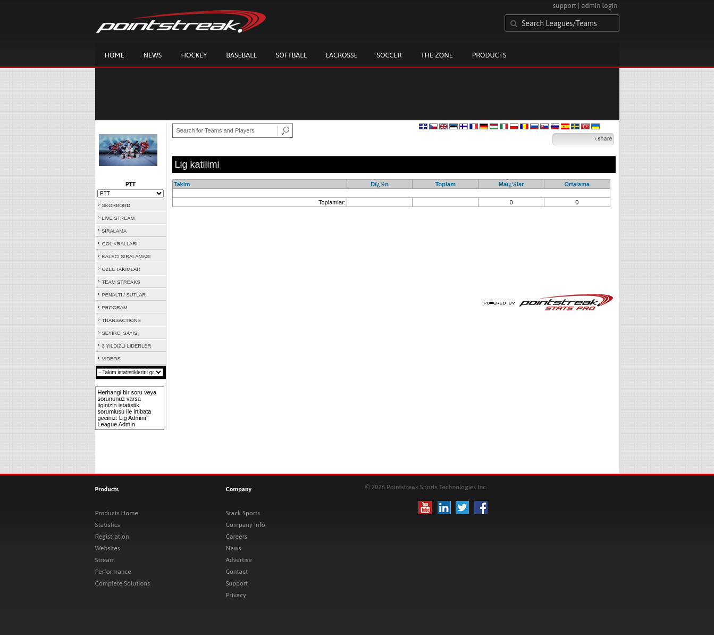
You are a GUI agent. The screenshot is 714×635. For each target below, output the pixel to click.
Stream (105, 560)
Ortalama (577, 184)
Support (237, 583)
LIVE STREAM (118, 218)
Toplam (445, 184)
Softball (291, 55)
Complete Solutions (122, 583)
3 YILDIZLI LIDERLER (127, 346)
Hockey (194, 55)
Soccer (389, 55)
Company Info (245, 525)
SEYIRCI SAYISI (120, 333)
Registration (112, 536)
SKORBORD (116, 205)
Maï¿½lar (511, 184)
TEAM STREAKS (121, 282)
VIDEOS (111, 358)
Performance (113, 571)
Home (114, 55)
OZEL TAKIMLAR (121, 269)
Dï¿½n (380, 184)
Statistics (107, 525)
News (153, 55)
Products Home (116, 513)
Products (489, 55)
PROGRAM (115, 307)
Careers (236, 536)
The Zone (436, 55)
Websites (107, 548)
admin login (599, 6)
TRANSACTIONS (121, 320)
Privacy (236, 595)
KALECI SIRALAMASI (126, 256)
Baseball (241, 55)
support (564, 6)
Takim (182, 184)
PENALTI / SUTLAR (124, 295)
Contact (237, 571)
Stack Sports (243, 513)
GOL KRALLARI (120, 243)
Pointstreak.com (180, 22)
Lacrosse (342, 55)
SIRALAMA (114, 231)
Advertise (239, 560)
